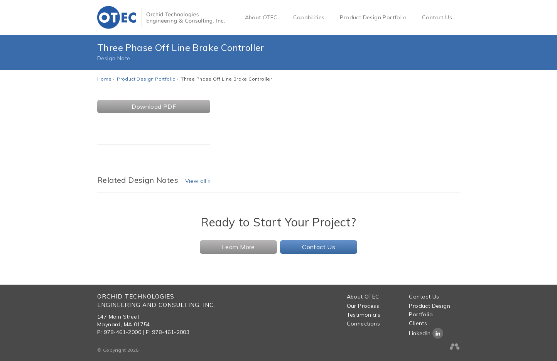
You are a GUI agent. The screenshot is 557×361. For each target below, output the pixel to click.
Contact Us (437, 17)
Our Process (363, 305)
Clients (418, 323)
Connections (363, 323)
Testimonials (364, 314)
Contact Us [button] (318, 247)
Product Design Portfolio (373, 17)
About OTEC (261, 17)
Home (104, 79)
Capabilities (309, 17)
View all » (198, 180)
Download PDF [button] (154, 106)
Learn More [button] (238, 247)
